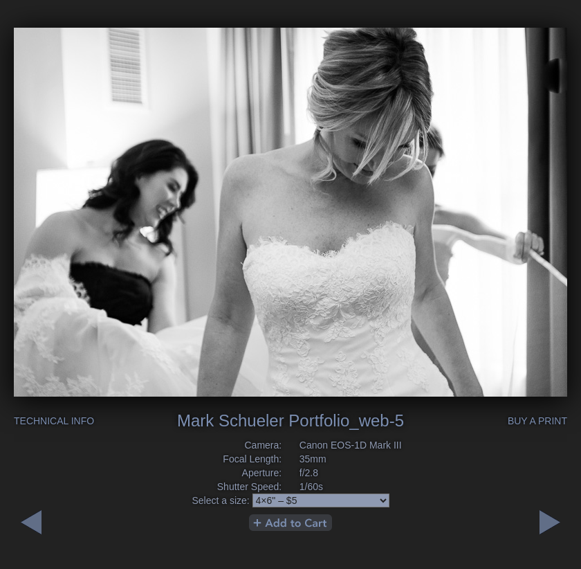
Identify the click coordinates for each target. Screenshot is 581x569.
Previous (550, 522)
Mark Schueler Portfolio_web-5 (290, 420)
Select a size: (220, 500)
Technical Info (54, 420)
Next (31, 522)
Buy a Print (537, 420)
